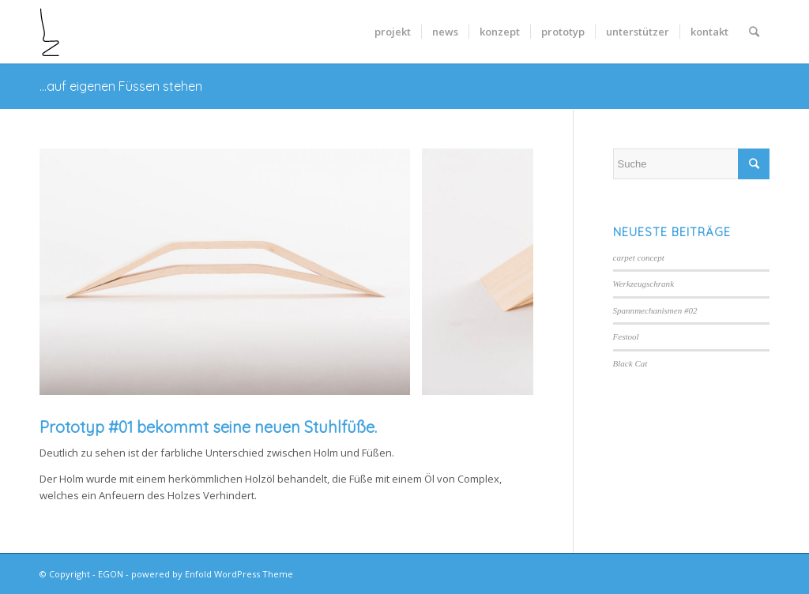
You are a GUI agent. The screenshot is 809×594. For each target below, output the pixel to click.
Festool (626, 336)
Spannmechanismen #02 (655, 310)
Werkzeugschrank (644, 283)
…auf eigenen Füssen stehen (121, 86)
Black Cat (630, 363)
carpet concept (638, 257)
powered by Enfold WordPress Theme (212, 574)
